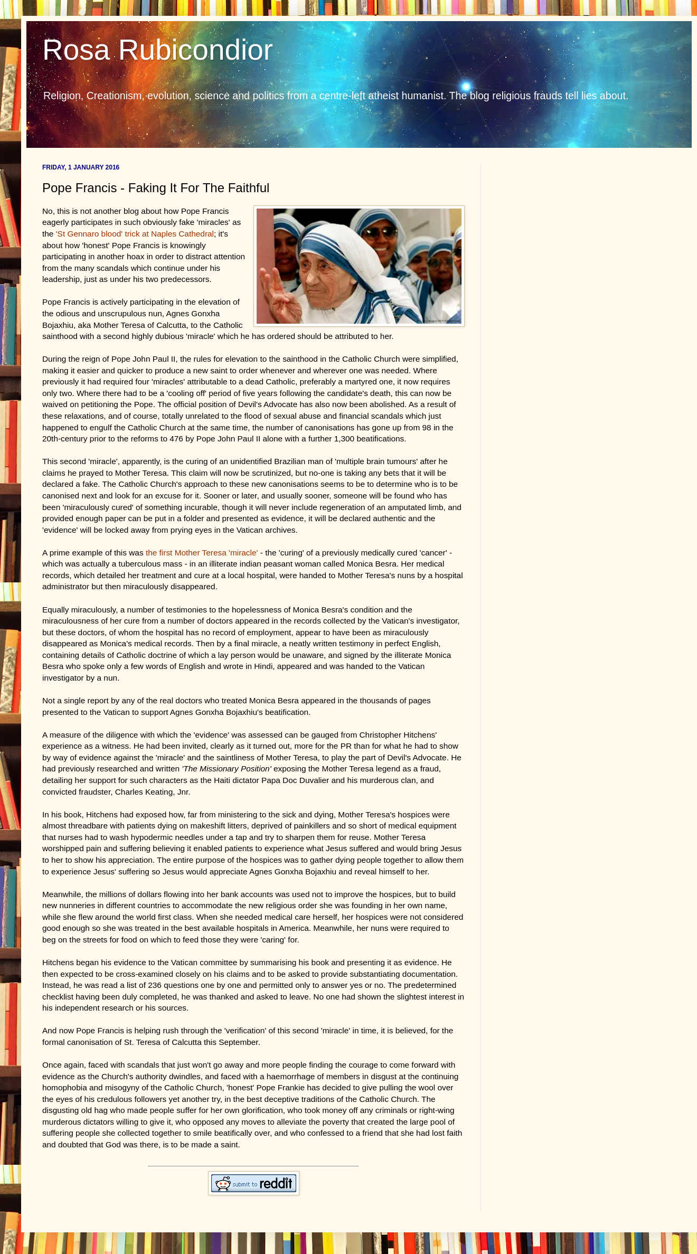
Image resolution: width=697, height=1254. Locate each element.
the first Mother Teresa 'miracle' (202, 552)
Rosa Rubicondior (157, 49)
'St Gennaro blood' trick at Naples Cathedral (135, 233)
